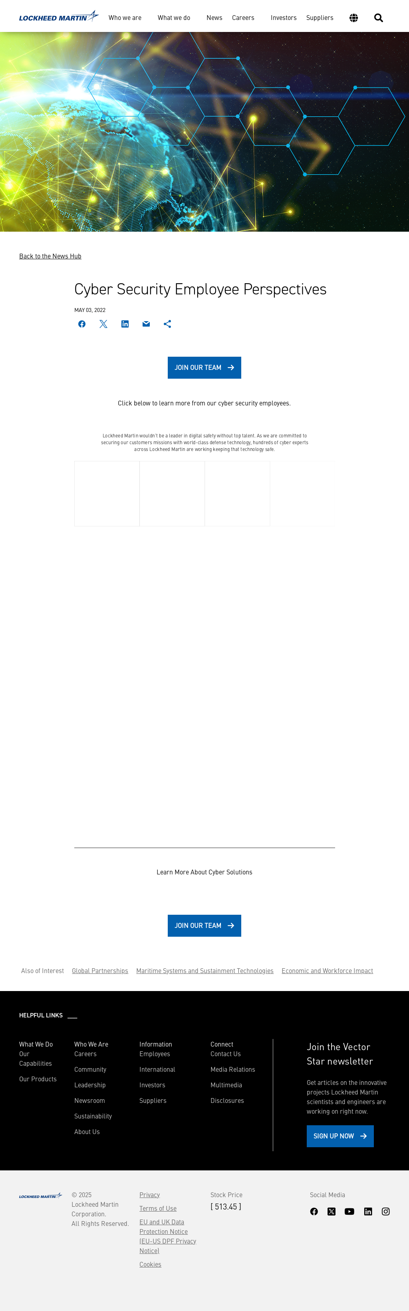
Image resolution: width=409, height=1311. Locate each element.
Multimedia (226, 1084)
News (214, 17)
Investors (284, 17)
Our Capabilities (35, 1058)
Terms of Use (158, 1208)
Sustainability (93, 1115)
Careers (243, 17)
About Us (87, 1131)
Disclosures (227, 1100)
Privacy (149, 1194)
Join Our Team (198, 367)
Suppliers (320, 17)
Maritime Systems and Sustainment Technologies (205, 970)
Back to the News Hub (50, 255)
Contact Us (225, 1053)
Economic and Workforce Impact (327, 970)
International (157, 1069)
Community (90, 1069)
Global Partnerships (100, 970)
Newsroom (89, 1100)
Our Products (38, 1078)
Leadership (90, 1084)
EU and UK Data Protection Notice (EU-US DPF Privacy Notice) (167, 1236)
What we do (174, 17)
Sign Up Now (334, 1135)
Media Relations (232, 1069)
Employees (154, 1053)
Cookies (150, 1263)
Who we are (125, 17)
